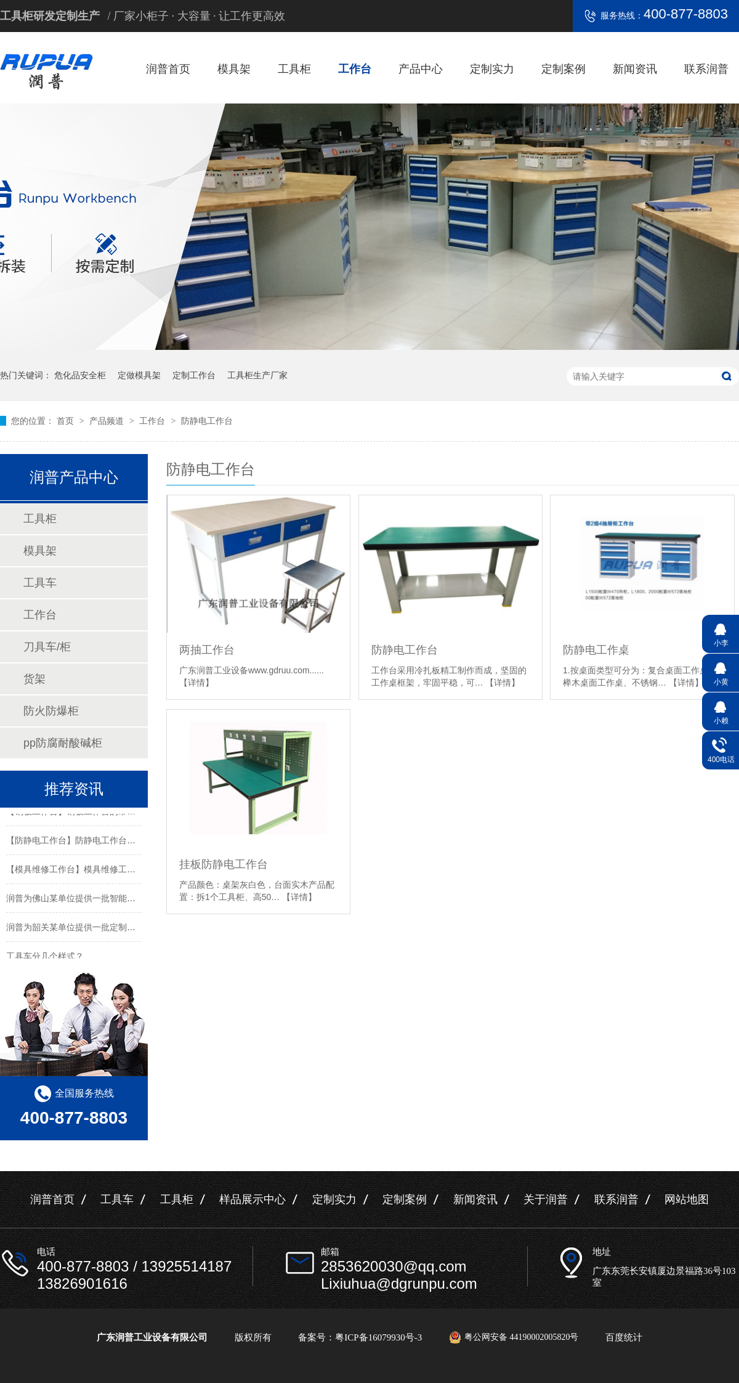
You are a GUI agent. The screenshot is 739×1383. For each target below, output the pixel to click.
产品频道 (107, 421)
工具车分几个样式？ (45, 958)
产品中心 (420, 69)
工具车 (40, 583)
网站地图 (686, 1199)
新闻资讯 (635, 69)
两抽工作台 (207, 650)
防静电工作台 (207, 421)
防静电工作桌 (596, 650)
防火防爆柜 (51, 711)
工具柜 (294, 69)
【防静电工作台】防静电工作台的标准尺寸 (88, 842)
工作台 (354, 69)
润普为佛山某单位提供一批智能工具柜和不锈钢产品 (105, 900)
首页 (66, 421)
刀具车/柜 (47, 647)
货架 (34, 679)
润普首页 (168, 69)
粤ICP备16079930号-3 (378, 1337)
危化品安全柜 (80, 375)
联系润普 (706, 69)
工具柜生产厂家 (257, 375)
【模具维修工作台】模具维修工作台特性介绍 (92, 871)
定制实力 (492, 69)
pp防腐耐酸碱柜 (62, 743)
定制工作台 (194, 375)
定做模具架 (139, 375)
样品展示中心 (252, 1199)
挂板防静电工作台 (223, 864)
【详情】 (196, 682)
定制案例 (563, 69)
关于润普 (545, 1199)
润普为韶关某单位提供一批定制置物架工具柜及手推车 (109, 929)
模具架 (234, 69)
